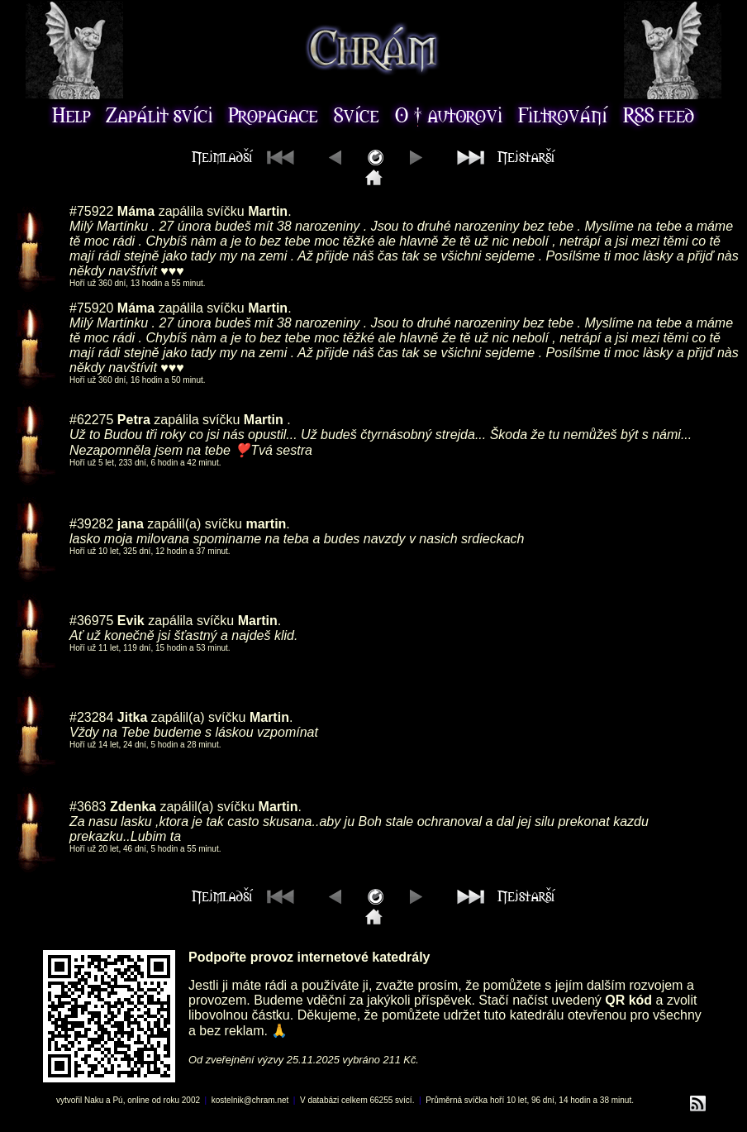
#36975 (91, 621)
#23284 (91, 717)
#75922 (91, 211)
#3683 (88, 807)
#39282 (91, 524)
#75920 (91, 308)
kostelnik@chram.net (250, 1100)
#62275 (91, 420)
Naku (93, 1100)
